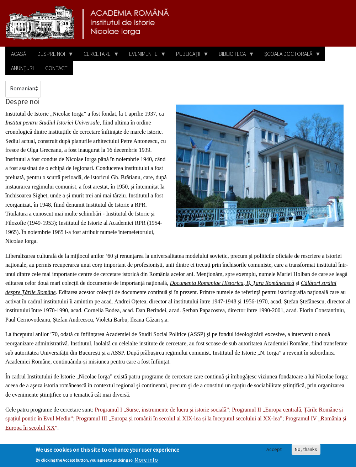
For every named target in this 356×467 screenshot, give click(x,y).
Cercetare (98, 55)
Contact (56, 67)
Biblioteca (233, 55)
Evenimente (144, 55)
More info (146, 461)
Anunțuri (22, 67)
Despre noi (53, 55)
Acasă (18, 53)
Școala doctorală (290, 55)
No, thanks (306, 451)
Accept (274, 451)
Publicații (189, 55)
